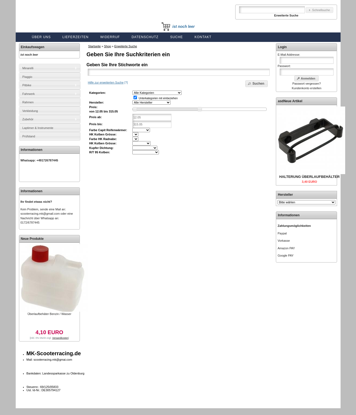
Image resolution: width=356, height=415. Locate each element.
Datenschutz (145, 37)
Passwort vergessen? (306, 83)
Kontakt (202, 37)
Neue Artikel (292, 101)
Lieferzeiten (76, 37)
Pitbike (26, 85)
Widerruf (110, 37)
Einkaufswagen (32, 47)
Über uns (41, 37)
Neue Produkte (32, 239)
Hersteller (285, 195)
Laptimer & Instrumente (37, 128)
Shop (107, 46)
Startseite (94, 46)
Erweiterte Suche (125, 46)
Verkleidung (30, 110)
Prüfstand (28, 136)
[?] (108, 82)
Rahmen (28, 102)
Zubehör (28, 119)
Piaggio (27, 76)
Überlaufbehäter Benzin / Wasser (49, 314)
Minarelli (28, 68)
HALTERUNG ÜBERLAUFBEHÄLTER (309, 177)
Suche (176, 37)
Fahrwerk (28, 93)
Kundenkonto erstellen (306, 88)
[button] (319, 10)
